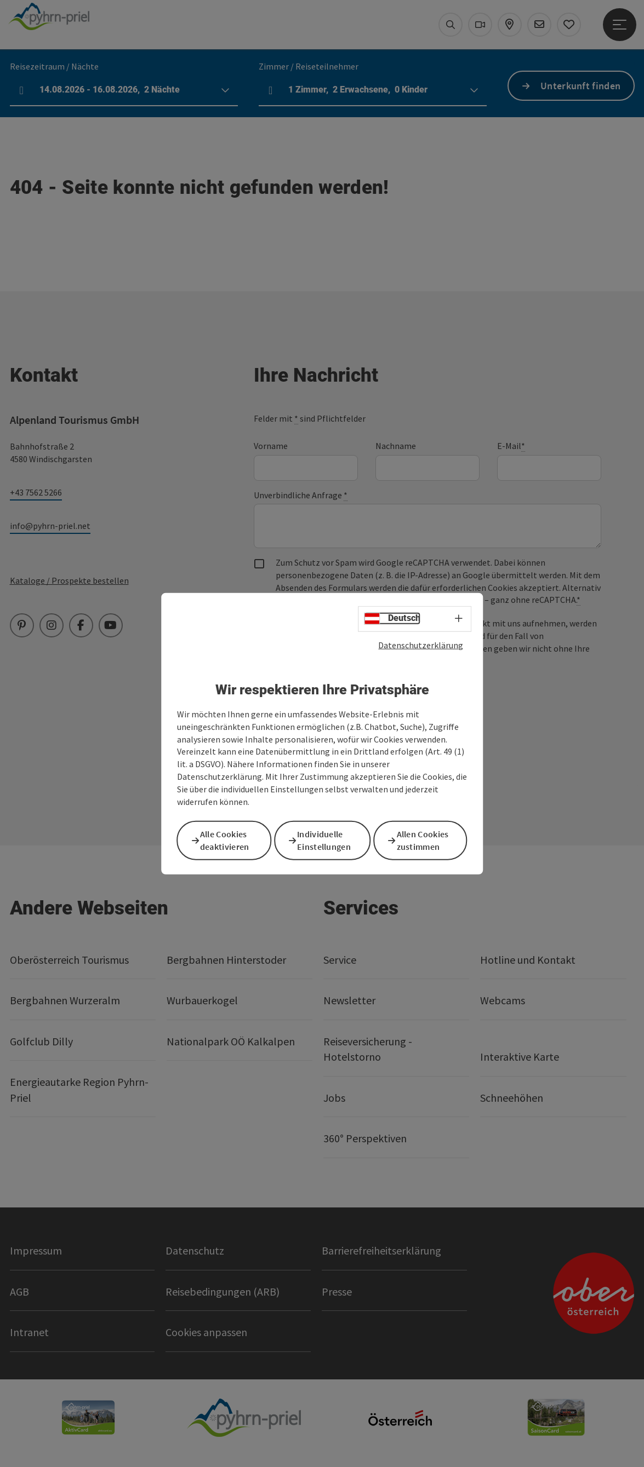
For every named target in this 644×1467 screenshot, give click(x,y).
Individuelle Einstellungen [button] (330, 840)
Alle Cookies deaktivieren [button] (230, 840)
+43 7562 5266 (36, 492)
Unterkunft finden (580, 85)
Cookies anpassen (206, 1332)
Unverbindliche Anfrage (300, 495)
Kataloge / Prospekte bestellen (69, 580)
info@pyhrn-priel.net (50, 525)
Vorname (271, 445)
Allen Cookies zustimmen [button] (428, 840)
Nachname (395, 445)
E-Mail (511, 446)
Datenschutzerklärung (420, 646)
